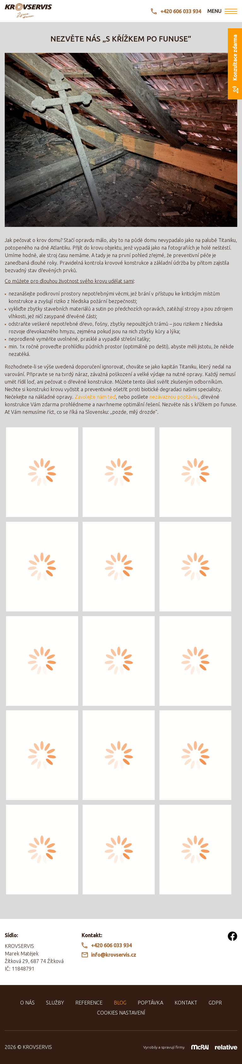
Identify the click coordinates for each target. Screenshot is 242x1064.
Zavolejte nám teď (95, 397)
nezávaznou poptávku (173, 397)
